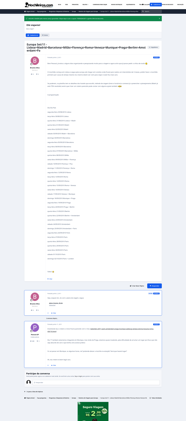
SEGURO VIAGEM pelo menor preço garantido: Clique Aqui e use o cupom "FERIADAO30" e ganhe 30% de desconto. (65, 18)
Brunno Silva (35, 68)
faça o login (78, 376)
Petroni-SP (35, 335)
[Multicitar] (48, 313)
